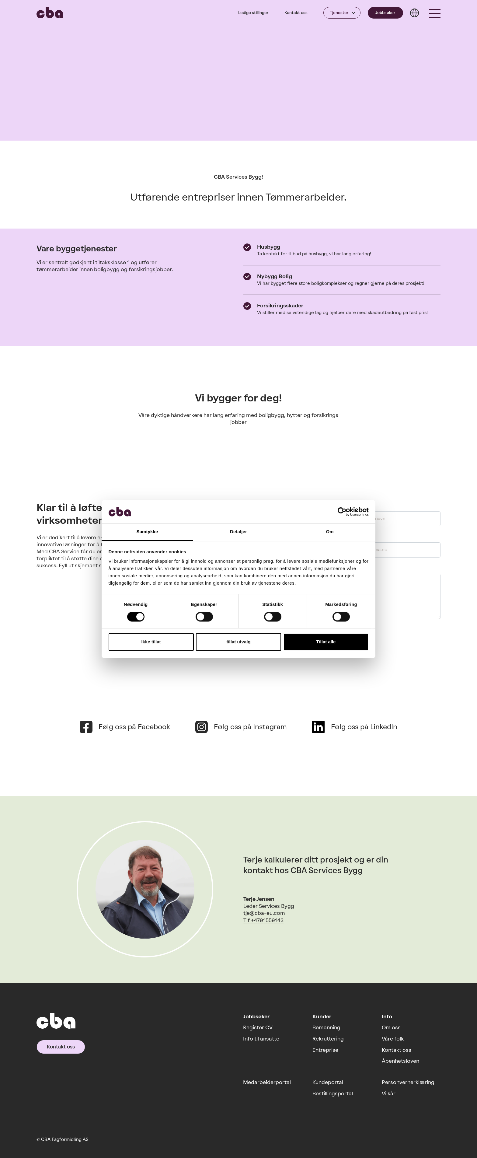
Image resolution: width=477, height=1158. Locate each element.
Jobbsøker (385, 12)
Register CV (258, 1027)
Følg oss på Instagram (250, 726)
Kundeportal (327, 1082)
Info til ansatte (261, 1039)
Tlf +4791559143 (263, 920)
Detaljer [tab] (238, 531)
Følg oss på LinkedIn (364, 726)
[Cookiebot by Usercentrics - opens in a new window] (342, 511)
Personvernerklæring (408, 1082)
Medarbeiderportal (267, 1082)
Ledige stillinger (253, 12)
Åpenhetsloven (400, 1061)
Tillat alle (326, 642)
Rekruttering (328, 1039)
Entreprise (325, 1050)
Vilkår (388, 1093)
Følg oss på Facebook (134, 726)
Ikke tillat (151, 642)
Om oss (391, 1027)
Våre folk (393, 1039)
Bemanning (326, 1027)
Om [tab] (329, 531)
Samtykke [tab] (147, 531)
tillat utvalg (238, 642)
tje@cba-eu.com (264, 913)
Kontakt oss (296, 12)
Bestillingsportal (332, 1093)
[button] (434, 12)
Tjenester (339, 12)
